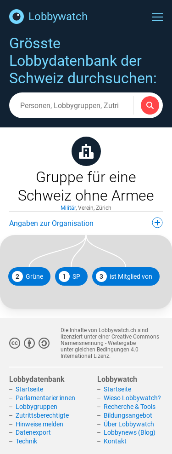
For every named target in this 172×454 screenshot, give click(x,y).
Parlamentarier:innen (45, 398)
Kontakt (115, 441)
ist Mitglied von (124, 276)
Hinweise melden (39, 424)
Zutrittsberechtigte (42, 415)
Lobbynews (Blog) (129, 432)
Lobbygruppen (36, 406)
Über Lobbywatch (129, 424)
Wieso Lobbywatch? (132, 398)
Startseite (29, 389)
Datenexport (33, 432)
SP (69, 276)
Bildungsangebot (128, 415)
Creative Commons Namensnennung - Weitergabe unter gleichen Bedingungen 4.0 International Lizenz (110, 346)
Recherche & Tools (129, 406)
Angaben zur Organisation (86, 222)
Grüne (27, 276)
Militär (68, 208)
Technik (26, 441)
